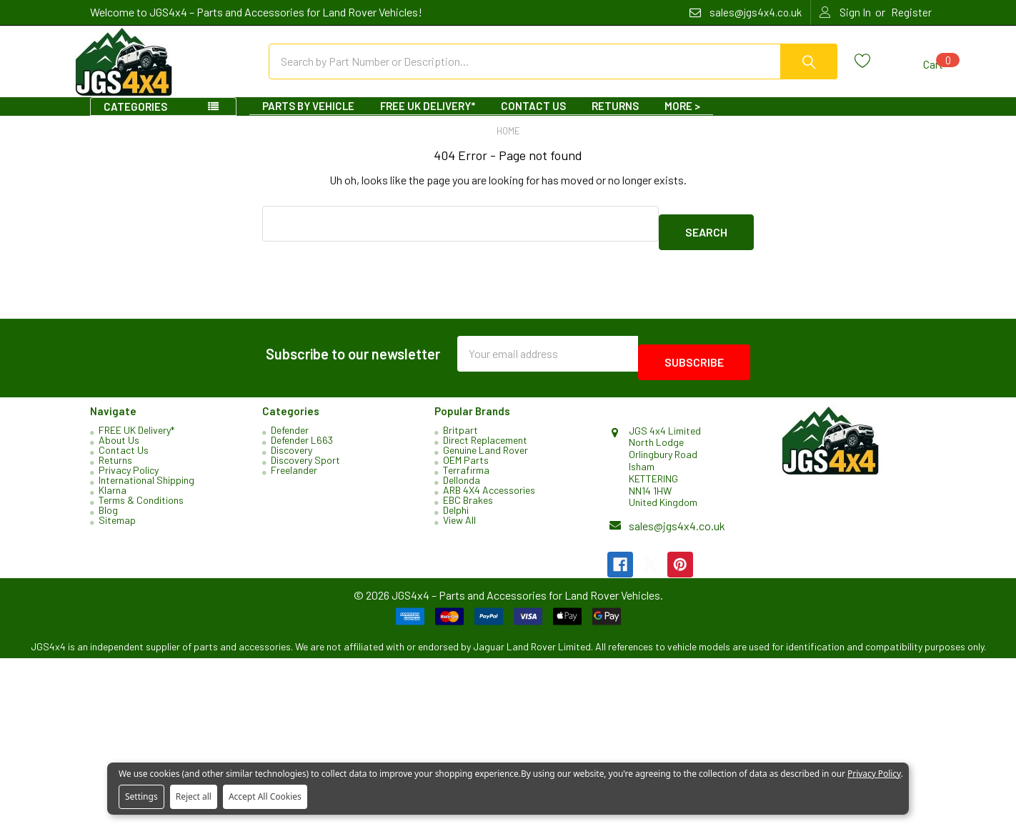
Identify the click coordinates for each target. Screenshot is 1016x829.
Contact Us (533, 118)
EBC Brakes (468, 496)
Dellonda (461, 476)
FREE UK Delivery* (427, 118)
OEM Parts (466, 456)
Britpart (460, 426)
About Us (119, 436)
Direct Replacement (485, 436)
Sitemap (117, 516)
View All (459, 516)
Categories (135, 119)
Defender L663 (302, 436)
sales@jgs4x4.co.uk (677, 521)
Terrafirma (466, 466)
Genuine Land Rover (485, 446)
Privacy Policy (129, 466)
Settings (141, 796)
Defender (290, 426)
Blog (108, 506)
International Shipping (146, 476)
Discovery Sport (305, 456)
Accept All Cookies (265, 796)
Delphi (456, 506)
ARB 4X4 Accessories (489, 486)
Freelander (294, 466)
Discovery (291, 446)
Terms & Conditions (141, 496)
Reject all (193, 796)
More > (682, 118)
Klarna (112, 486)
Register (911, 12)
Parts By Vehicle (308, 118)
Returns (615, 118)
